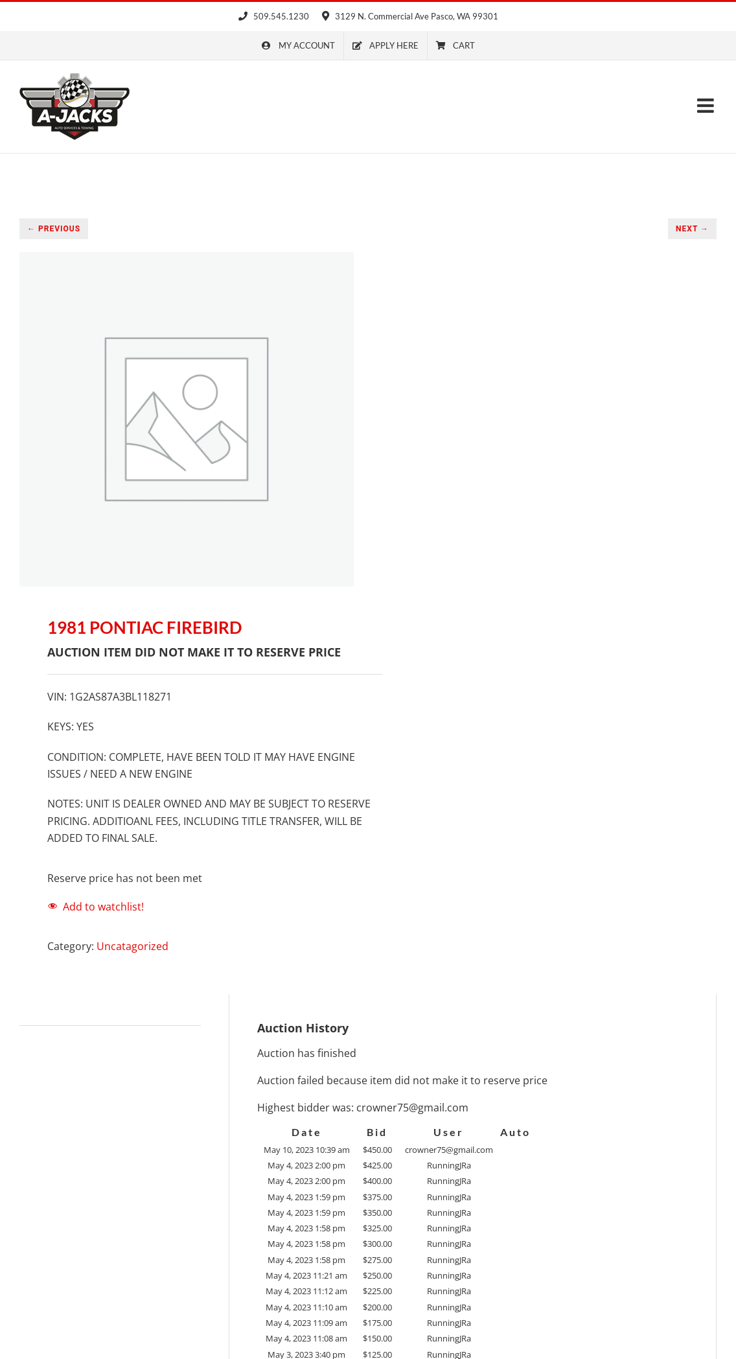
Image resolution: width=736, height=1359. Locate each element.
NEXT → (692, 228)
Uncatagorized (132, 946)
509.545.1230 (273, 16)
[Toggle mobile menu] (707, 105)
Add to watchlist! (103, 907)
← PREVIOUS (53, 228)
